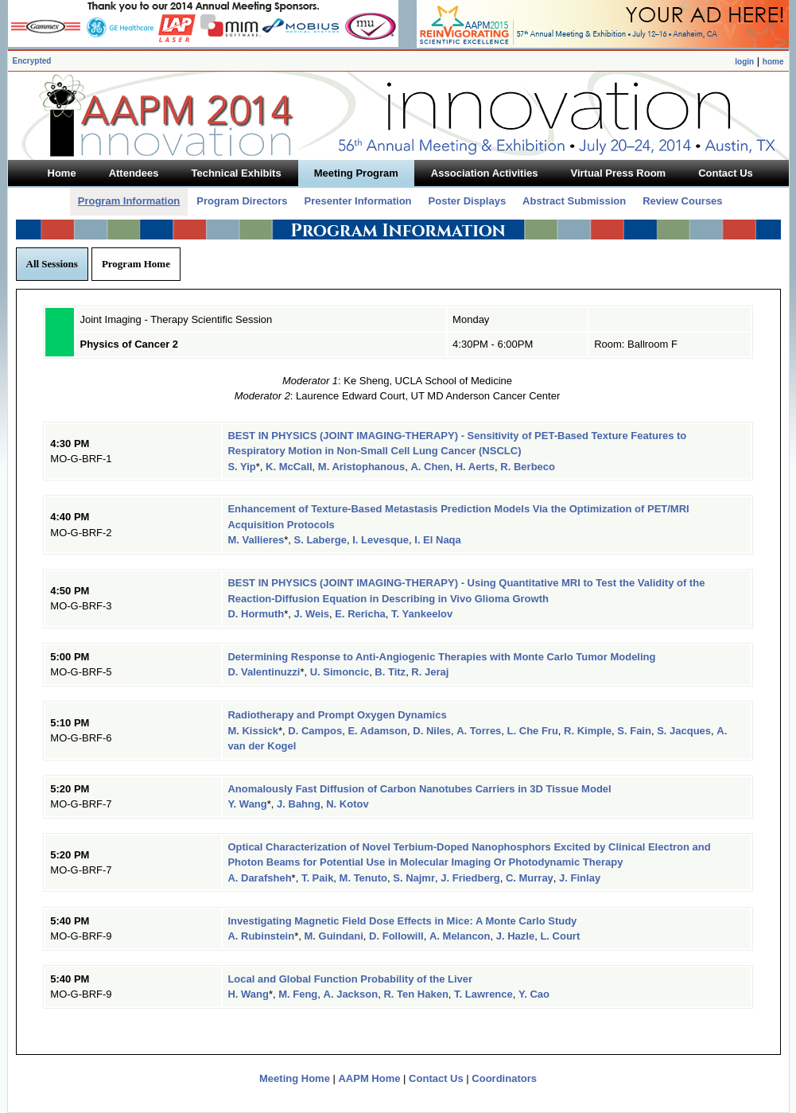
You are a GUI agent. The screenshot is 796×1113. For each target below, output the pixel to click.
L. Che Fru (532, 731)
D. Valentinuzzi (263, 672)
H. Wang (248, 994)
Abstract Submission (574, 201)
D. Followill (396, 936)
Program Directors (241, 201)
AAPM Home (369, 1078)
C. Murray (529, 878)
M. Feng (297, 994)
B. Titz (390, 672)
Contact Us (436, 1078)
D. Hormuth (255, 614)
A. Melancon (460, 936)
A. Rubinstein (260, 936)
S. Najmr (414, 878)
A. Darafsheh (259, 878)
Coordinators (504, 1078)
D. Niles (432, 731)
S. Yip (241, 467)
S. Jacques (684, 731)
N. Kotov (347, 804)
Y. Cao (533, 994)
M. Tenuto (363, 878)
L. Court (560, 936)
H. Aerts (475, 467)
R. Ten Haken (415, 994)
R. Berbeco (527, 467)
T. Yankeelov (421, 614)
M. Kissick (252, 731)
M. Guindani (333, 936)
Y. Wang (246, 804)
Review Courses (682, 201)
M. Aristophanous (361, 467)
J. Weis (311, 614)
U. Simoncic (339, 672)
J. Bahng (298, 804)
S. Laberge (320, 540)
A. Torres (478, 731)
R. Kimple (588, 731)
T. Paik (317, 878)
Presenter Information (357, 201)
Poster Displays (468, 201)
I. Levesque (380, 540)
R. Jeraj (429, 672)
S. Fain (634, 731)
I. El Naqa (437, 540)
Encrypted (32, 60)
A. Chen (429, 467)
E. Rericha (360, 614)
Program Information (129, 201)
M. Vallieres (255, 540)
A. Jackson (351, 994)
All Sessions (52, 264)
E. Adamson (377, 731)
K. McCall (289, 467)
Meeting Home (294, 1078)
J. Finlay (579, 878)
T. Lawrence (483, 994)
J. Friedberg (470, 878)
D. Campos (315, 731)
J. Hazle (515, 936)
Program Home (136, 264)
